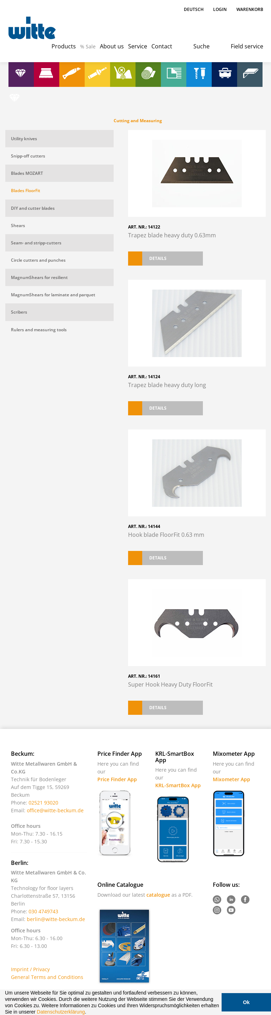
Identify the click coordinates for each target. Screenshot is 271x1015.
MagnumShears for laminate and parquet (53, 295)
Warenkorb (249, 9)
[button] (89, 1012)
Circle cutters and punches (38, 260)
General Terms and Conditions (47, 977)
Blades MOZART (27, 173)
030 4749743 (43, 911)
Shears (18, 225)
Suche (201, 46)
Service (137, 46)
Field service (247, 46)
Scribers (19, 312)
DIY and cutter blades (33, 208)
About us (112, 46)
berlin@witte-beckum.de (56, 919)
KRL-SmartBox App (178, 785)
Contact (161, 46)
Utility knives (24, 139)
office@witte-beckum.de (55, 810)
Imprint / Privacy (30, 969)
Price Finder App (117, 779)
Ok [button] (246, 1002)
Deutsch (194, 9)
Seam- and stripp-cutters (36, 243)
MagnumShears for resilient (39, 277)
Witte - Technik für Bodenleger (32, 28)
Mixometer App (231, 779)
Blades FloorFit (25, 191)
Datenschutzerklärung (61, 1012)
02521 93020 (43, 802)
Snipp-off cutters (28, 156)
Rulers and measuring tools (39, 330)
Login (220, 9)
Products (64, 46)
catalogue (158, 894)
